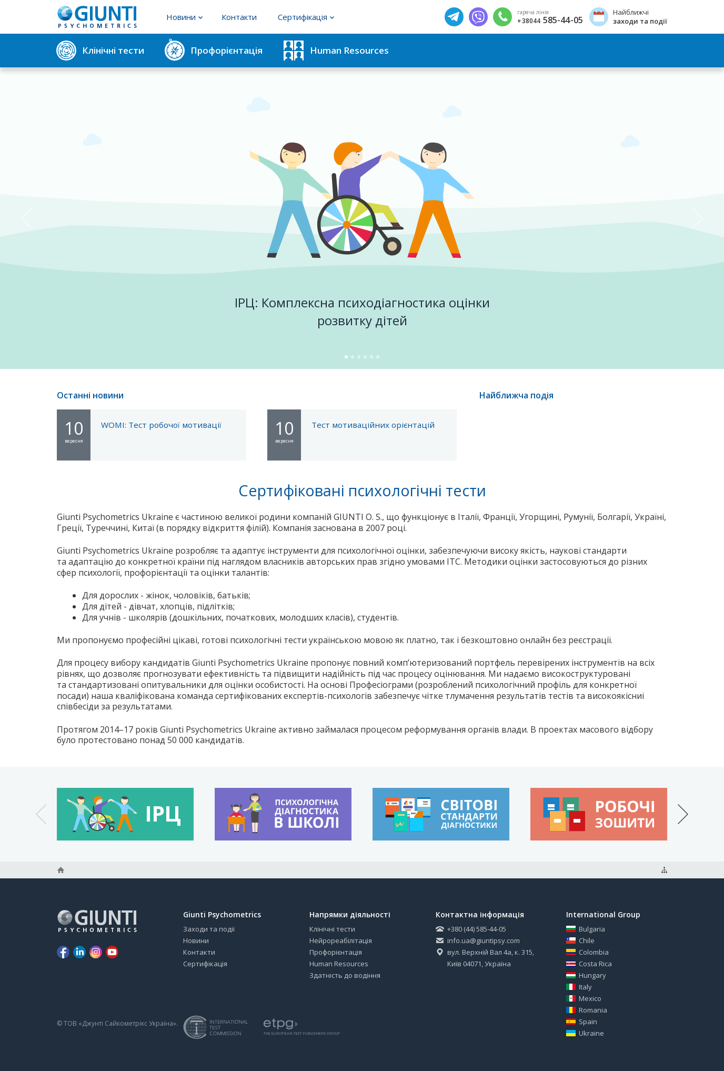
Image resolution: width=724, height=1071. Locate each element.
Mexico (583, 998)
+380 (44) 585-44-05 (471, 929)
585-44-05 (550, 21)
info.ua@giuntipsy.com (478, 940)
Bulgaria (585, 929)
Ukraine (585, 1033)
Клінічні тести (332, 929)
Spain (581, 1021)
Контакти (239, 17)
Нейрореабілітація (340, 940)
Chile (580, 940)
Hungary (586, 975)
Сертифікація (306, 17)
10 (73, 430)
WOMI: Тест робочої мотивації (161, 424)
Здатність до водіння (344, 975)
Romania (586, 1010)
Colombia (587, 952)
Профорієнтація (335, 952)
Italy (579, 987)
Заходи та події (209, 929)
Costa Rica (589, 963)
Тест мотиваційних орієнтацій (373, 424)
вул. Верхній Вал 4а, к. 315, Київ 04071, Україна (485, 957)
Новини (184, 17)
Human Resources (338, 963)
